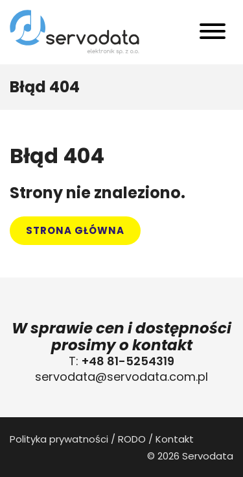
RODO (132, 439)
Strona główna (75, 230)
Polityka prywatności (59, 439)
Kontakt (175, 439)
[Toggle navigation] (213, 34)
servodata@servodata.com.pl (121, 376)
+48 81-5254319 (128, 361)
